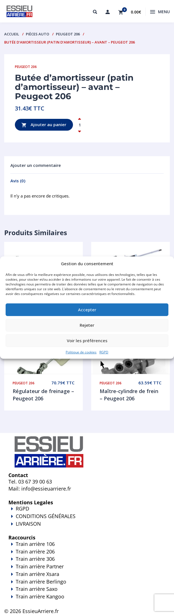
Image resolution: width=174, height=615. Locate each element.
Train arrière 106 (35, 544)
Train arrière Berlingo (41, 581)
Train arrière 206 (35, 551)
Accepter (87, 309)
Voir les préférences (87, 340)
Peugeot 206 (68, 34)
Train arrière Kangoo (87, 600)
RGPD (103, 352)
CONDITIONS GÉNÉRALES (45, 516)
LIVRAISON (87, 527)
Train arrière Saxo (37, 589)
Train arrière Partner (40, 566)
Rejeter (87, 325)
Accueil (11, 34)
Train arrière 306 (35, 558)
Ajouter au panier (44, 125)
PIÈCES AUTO (37, 34)
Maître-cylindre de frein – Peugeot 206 (129, 395)
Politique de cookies (81, 352)
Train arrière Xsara (37, 574)
